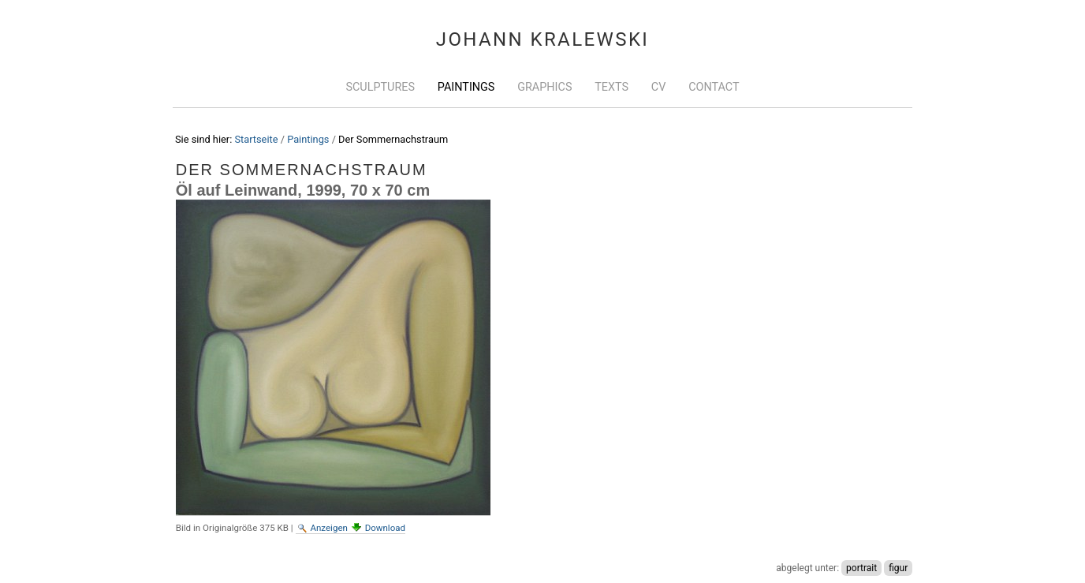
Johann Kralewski (543, 39)
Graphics (544, 87)
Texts (611, 87)
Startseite (256, 139)
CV (658, 87)
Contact (713, 87)
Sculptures (380, 87)
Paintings (466, 87)
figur (898, 568)
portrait (861, 568)
